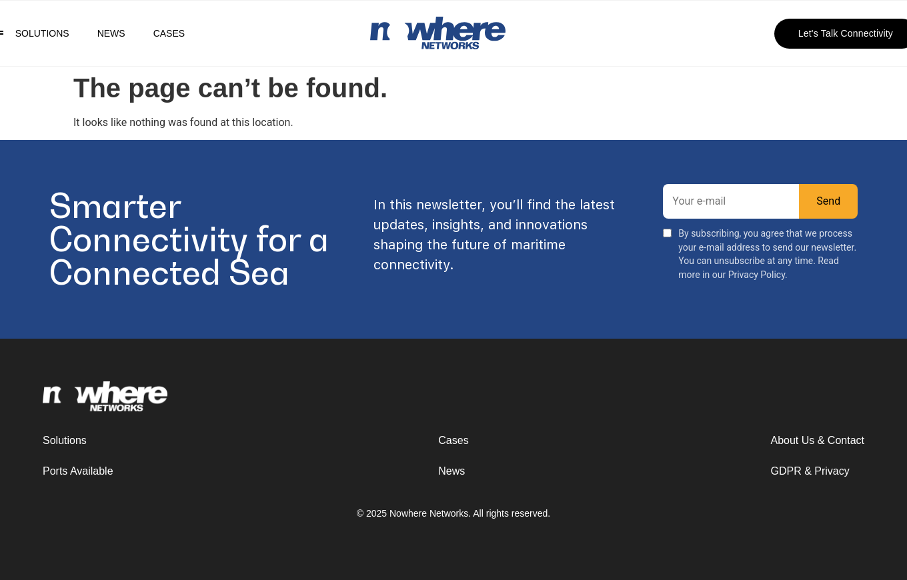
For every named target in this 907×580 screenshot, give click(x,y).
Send (828, 201)
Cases (169, 33)
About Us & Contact (817, 440)
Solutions (42, 33)
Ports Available (78, 471)
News (111, 33)
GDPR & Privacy (809, 471)
